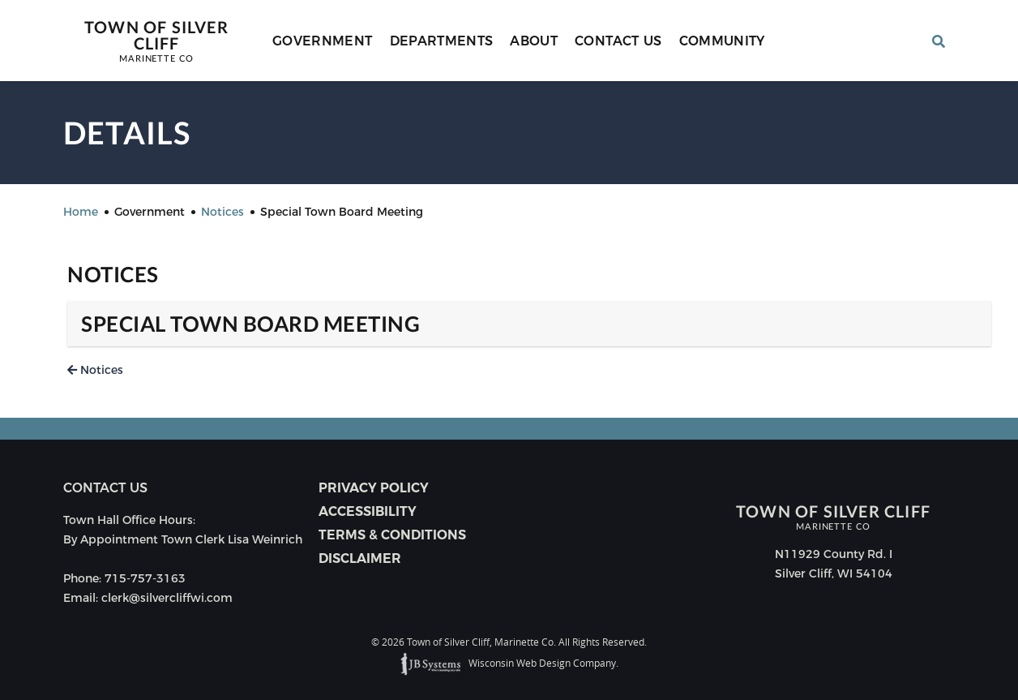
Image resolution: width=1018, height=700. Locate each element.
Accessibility (368, 511)
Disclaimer (360, 558)
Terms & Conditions (392, 535)
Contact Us (618, 41)
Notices (95, 370)
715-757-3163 (145, 578)
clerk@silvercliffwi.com (167, 597)
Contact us (105, 488)
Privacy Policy (374, 488)
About (534, 41)
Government (322, 41)
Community (722, 41)
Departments (442, 41)
